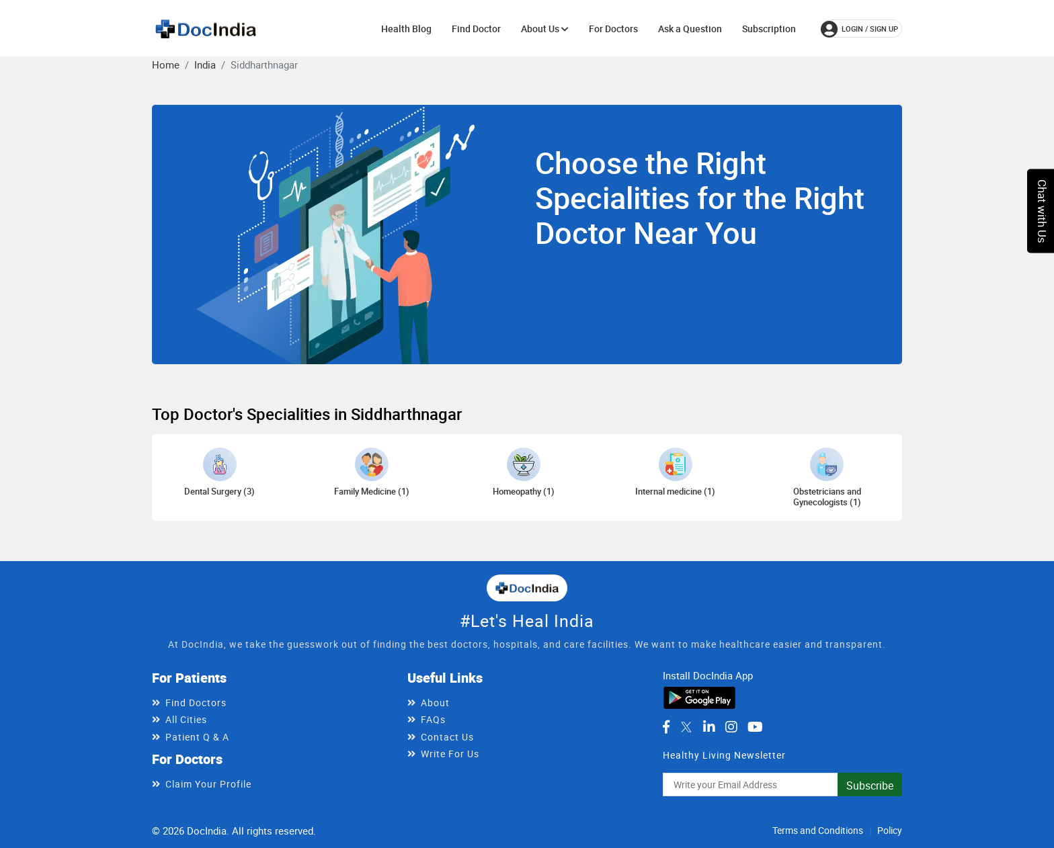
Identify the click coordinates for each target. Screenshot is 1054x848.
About (435, 702)
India (205, 64)
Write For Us (450, 753)
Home (165, 64)
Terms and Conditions (817, 830)
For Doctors (613, 28)
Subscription (769, 28)
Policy (889, 830)
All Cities (186, 719)
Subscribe (869, 785)
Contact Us (447, 736)
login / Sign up (859, 29)
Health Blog (406, 28)
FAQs (433, 719)
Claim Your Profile (208, 783)
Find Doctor (476, 28)
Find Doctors (196, 702)
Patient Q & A (197, 736)
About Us (545, 28)
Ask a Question (690, 28)
